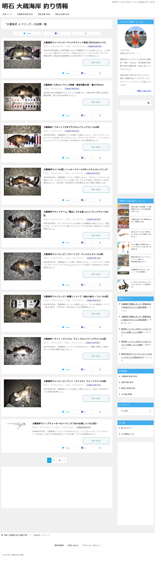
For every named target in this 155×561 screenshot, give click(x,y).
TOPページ (7, 14)
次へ (60, 460)
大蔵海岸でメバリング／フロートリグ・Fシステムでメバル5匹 (73, 254)
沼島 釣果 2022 (44, 14)
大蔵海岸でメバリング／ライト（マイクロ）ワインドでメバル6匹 (75, 381)
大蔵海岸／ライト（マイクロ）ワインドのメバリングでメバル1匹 (75, 339)
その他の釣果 (126, 394)
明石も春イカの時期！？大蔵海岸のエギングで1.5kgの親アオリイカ (141, 209)
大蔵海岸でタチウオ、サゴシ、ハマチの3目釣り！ (140, 271)
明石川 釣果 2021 (62, 14)
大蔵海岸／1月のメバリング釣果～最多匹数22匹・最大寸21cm (73, 85)
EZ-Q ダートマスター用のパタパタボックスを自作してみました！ (141, 234)
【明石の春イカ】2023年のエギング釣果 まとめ (141, 220)
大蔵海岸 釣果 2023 (25, 14)
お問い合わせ (73, 545)
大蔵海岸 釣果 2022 (94, 46)
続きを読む (100, 62)
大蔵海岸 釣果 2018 (83, 427)
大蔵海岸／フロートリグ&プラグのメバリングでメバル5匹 (71, 127)
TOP (16, 535)
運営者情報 (59, 545)
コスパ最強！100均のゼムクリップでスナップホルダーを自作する (141, 247)
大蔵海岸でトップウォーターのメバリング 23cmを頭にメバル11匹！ (65, 423)
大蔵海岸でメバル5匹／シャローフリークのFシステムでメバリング (75, 169)
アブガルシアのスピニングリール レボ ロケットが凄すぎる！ (141, 284)
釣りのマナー (126, 428)
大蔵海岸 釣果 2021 (72, 131)
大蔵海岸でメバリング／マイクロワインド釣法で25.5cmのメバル (75, 42)
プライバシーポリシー (91, 545)
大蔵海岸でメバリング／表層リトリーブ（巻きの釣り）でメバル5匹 (76, 296)
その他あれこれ (127, 434)
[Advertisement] (57, 487)
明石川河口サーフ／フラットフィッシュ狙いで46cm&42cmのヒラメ (141, 259)
